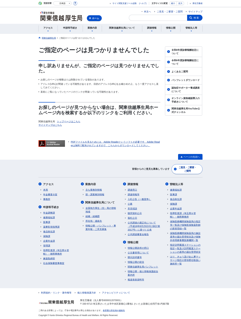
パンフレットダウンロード (186, 80)
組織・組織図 (93, 215)
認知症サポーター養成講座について (186, 89)
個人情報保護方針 (86, 292)
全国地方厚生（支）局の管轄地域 (101, 209)
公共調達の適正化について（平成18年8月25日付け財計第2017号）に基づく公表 (144, 226)
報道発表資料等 (136, 279)
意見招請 (132, 208)
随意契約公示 (135, 213)
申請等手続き (51, 206)
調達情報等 (133, 194)
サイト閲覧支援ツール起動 (124, 3)
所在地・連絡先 (94, 220)
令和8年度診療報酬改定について (185, 52)
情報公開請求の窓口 (138, 247)
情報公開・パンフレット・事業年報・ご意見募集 (101, 227)
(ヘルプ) (142, 3)
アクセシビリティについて (116, 292)
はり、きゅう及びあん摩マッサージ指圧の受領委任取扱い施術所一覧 (185, 260)
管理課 (46, 245)
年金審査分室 (50, 194)
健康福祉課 (49, 217)
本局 (45, 189)
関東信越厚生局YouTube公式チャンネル (186, 110)
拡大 (180, 3)
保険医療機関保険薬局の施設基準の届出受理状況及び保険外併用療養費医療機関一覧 (185, 236)
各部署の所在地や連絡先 (114, 310)
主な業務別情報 (94, 189)
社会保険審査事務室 (53, 262)
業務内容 (91, 183)
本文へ (147, 11)
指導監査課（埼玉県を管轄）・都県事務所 (56, 251)
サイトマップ (195, 11)
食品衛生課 (49, 231)
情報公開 (133, 241)
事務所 (46, 199)
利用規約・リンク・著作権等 (56, 292)
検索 (196, 17)
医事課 (46, 221)
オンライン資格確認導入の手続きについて (186, 100)
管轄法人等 (176, 183)
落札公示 (132, 217)
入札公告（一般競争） (139, 199)
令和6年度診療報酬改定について (185, 62)
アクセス (48, 183)
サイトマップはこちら (50, 125)
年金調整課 (49, 212)
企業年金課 (49, 240)
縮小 (173, 3)
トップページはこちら (68, 121)
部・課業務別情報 (95, 194)
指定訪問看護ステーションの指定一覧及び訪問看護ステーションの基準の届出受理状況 (185, 248)
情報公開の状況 (136, 261)
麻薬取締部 (49, 258)
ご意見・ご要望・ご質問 (170, 11)
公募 (130, 203)
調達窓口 (132, 189)
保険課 (46, 235)
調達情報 (133, 183)
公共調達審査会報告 (138, 234)
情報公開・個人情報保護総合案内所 (143, 273)
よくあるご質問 (180, 71)
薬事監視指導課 (51, 226)
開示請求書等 (135, 257)
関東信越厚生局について (100, 202)
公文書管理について (138, 252)
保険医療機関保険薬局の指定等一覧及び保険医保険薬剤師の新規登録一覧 (185, 225)
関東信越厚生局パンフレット (143, 266)
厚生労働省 (197, 3)
